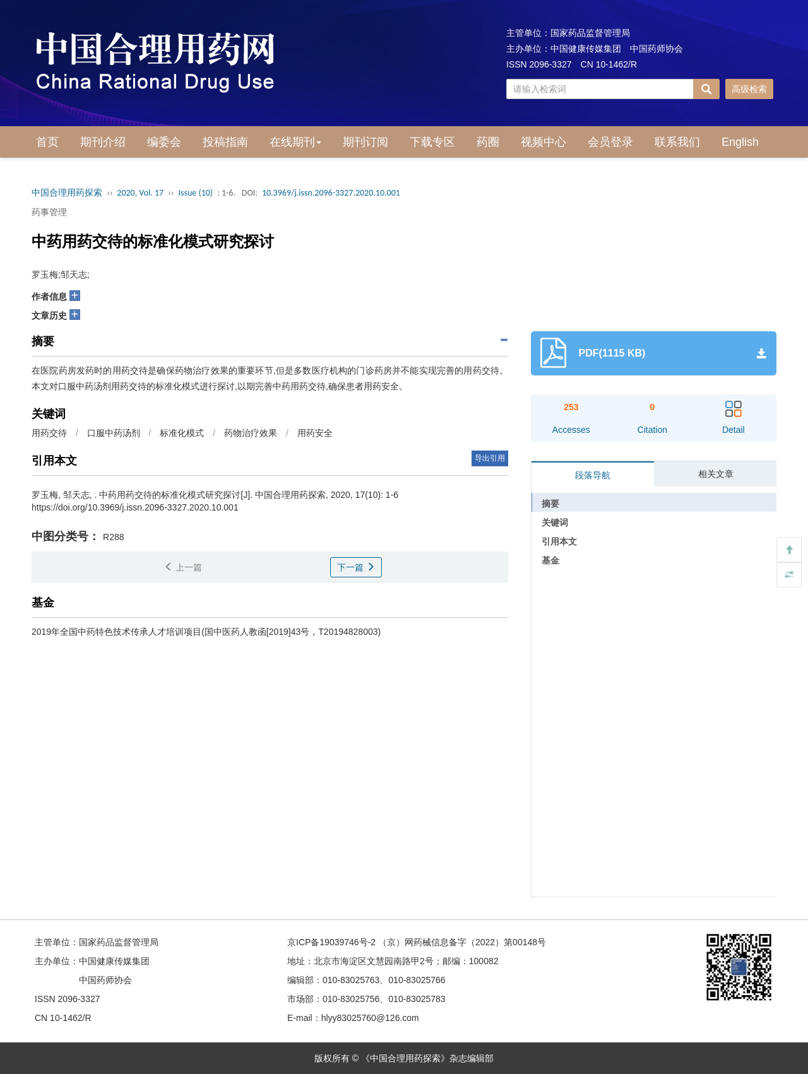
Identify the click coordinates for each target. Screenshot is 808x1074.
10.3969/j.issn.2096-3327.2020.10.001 (331, 192)
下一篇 (356, 567)
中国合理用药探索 (67, 192)
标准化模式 (182, 433)
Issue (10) (195, 192)
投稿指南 (225, 142)
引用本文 (559, 541)
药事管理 (49, 212)
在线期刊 (295, 142)
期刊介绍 (103, 142)
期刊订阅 (365, 142)
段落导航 (592, 475)
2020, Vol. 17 (140, 192)
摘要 (550, 504)
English (740, 142)
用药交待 (49, 433)
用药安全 (315, 433)
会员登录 (610, 142)
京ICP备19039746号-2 (331, 942)
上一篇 (183, 567)
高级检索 (749, 89)
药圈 (488, 142)
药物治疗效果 (250, 433)
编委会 (164, 142)
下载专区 (432, 142)
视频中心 (543, 142)
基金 (550, 560)
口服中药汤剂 (113, 433)
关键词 (555, 522)
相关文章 (716, 474)
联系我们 (677, 142)
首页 (47, 142)
